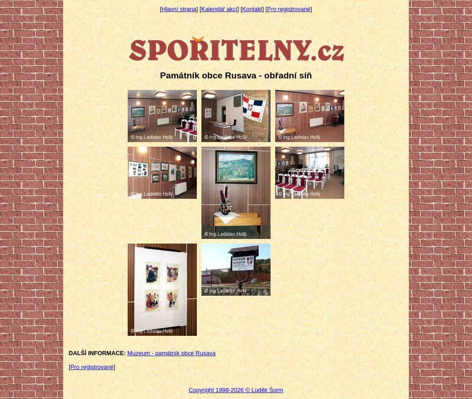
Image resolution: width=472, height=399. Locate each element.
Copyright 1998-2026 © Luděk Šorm (236, 390)
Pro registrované (289, 9)
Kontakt (252, 9)
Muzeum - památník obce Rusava (171, 353)
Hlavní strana (179, 9)
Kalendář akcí (219, 9)
